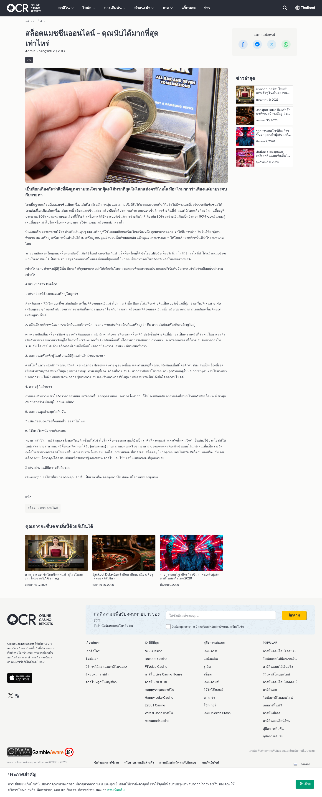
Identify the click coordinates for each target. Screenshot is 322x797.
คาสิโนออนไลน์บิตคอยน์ (280, 682)
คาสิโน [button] (66, 7)
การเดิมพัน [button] (114, 7)
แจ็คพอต (188, 7)
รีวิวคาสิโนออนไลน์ (276, 674)
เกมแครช (210, 651)
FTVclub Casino (156, 667)
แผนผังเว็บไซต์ (210, 762)
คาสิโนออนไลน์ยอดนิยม (280, 651)
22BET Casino (155, 705)
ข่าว (207, 7)
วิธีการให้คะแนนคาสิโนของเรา (107, 667)
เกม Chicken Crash (217, 713)
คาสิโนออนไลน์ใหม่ (276, 721)
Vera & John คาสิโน (159, 713)
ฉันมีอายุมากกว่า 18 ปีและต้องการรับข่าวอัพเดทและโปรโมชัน (208, 627)
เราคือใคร (93, 651)
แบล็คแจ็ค (211, 659)
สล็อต (208, 674)
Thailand (305, 7)
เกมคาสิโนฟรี (272, 705)
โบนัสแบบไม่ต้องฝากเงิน (280, 659)
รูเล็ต (207, 667)
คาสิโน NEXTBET (157, 682)
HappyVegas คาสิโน (159, 690)
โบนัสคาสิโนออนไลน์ (278, 697)
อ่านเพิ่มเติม (116, 790)
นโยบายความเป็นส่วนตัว (139, 762)
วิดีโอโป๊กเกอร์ (213, 690)
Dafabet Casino (156, 659)
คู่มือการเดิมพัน (273, 728)
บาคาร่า (209, 697)
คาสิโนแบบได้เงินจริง (278, 667)
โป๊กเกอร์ (210, 705)
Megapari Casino (157, 721)
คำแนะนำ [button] (144, 7)
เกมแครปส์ (211, 682)
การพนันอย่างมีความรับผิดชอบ (177, 762)
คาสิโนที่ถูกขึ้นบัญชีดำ (101, 682)
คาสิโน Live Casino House (163, 674)
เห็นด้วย (305, 784)
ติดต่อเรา (92, 659)
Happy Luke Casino (159, 697)
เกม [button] (168, 7)
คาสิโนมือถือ (271, 713)
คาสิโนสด (270, 690)
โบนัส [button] (88, 7)
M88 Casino (153, 651)
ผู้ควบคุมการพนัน (97, 674)
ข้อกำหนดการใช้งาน (106, 762)
